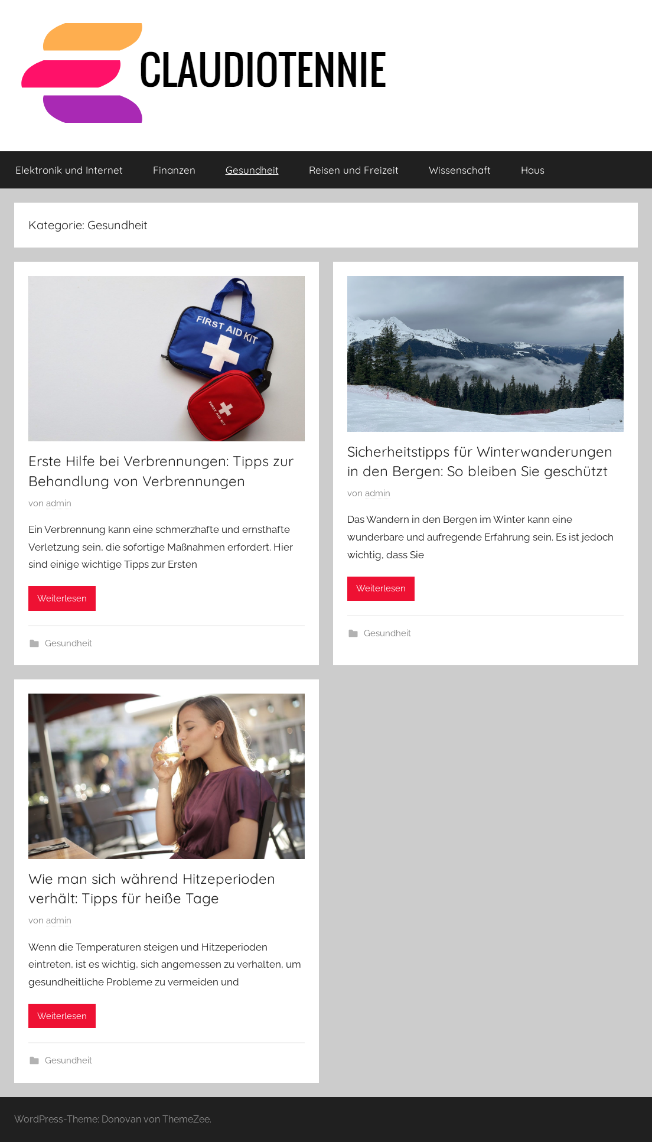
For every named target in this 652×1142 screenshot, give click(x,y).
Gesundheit (252, 170)
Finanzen (174, 170)
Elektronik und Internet (69, 170)
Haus (533, 170)
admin (58, 503)
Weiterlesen (62, 598)
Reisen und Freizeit (354, 170)
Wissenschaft (460, 170)
